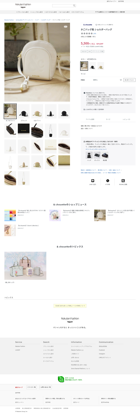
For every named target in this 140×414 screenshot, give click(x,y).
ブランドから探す (48, 346)
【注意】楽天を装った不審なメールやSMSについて (70, 306)
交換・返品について (114, 170)
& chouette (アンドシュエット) (24, 20)
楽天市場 (121, 1)
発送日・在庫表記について (88, 170)
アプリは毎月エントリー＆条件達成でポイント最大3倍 (110, 12)
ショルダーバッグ (45, 20)
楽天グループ (111, 1)
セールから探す (47, 357)
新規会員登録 (103, 346)
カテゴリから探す (48, 354)
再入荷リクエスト (129, 80)
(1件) (94, 34)
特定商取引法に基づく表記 (79, 365)
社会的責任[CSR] (56, 408)
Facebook (102, 350)
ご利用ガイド (75, 354)
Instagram (102, 354)
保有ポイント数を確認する (108, 398)
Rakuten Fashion (32, 5)
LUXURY (17, 350)
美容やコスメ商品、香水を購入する (55, 398)
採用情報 (65, 408)
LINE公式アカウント (105, 357)
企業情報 (17, 408)
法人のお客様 (75, 361)
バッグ (37, 20)
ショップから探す (48, 350)
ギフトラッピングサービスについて (96, 149)
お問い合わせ (75, 357)
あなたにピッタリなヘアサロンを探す (25, 398)
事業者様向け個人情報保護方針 (42, 408)
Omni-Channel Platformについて (80, 368)
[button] (4, 62)
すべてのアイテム (48, 361)
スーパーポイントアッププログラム (81, 346)
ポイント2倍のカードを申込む (81, 398)
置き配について (102, 170)
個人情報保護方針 (27, 408)
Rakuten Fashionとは (77, 350)
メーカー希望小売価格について (112, 173)
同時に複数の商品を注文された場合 (91, 173)
